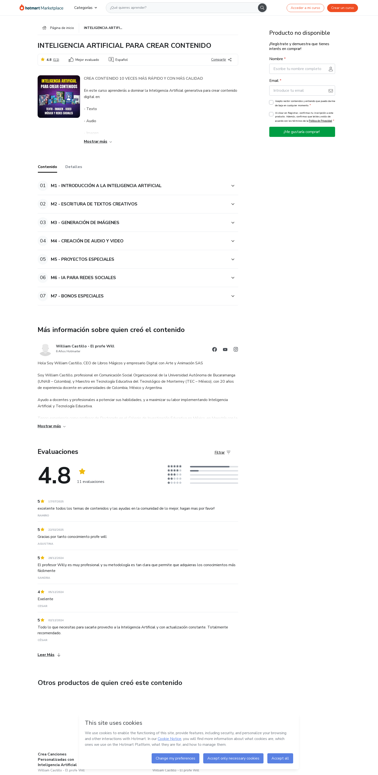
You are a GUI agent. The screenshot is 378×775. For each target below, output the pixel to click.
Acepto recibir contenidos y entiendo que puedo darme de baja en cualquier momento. (305, 103)
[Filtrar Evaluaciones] (222, 452)
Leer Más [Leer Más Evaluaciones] (49, 654)
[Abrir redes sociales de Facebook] (214, 350)
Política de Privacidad (320, 121)
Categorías (85, 7)
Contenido (47, 166)
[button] (133, 186)
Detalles (73, 166)
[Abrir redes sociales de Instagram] (235, 350)
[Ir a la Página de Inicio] (43, 8)
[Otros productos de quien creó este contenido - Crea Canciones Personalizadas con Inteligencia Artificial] (64, 733)
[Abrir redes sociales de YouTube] (225, 350)
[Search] (262, 7)
